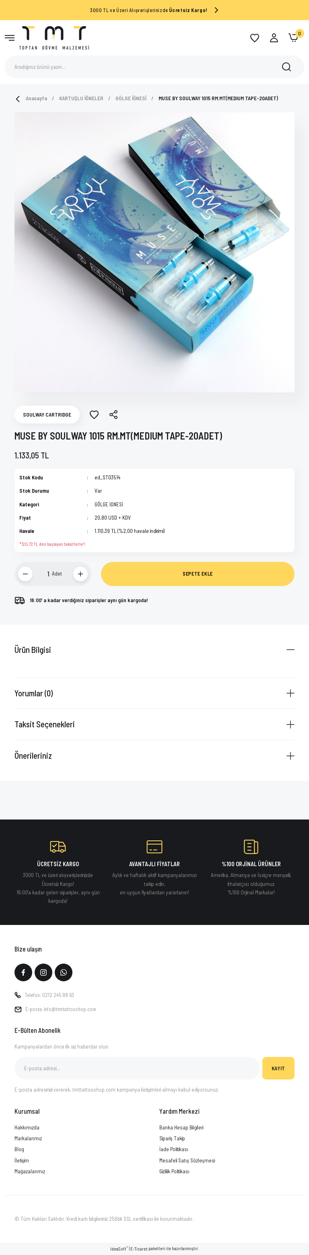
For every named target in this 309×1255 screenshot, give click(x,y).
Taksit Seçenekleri (44, 724)
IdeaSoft (119, 1249)
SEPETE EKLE (197, 573)
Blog (19, 1150)
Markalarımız (28, 1139)
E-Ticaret (139, 1249)
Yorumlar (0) (33, 693)
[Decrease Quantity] (25, 574)
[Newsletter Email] (137, 1069)
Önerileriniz (33, 755)
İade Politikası (173, 1150)
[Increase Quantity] (80, 574)
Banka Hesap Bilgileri (181, 1128)
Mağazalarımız (29, 1171)
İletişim (21, 1161)
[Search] (154, 67)
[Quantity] (43, 574)
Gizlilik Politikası (174, 1171)
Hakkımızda (26, 1128)
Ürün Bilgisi (32, 649)
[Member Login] (274, 38)
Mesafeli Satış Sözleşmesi (187, 1161)
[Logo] (54, 37)
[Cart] (293, 38)
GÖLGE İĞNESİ (109, 504)
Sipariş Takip (172, 1139)
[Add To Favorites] (94, 414)
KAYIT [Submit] (278, 1068)
